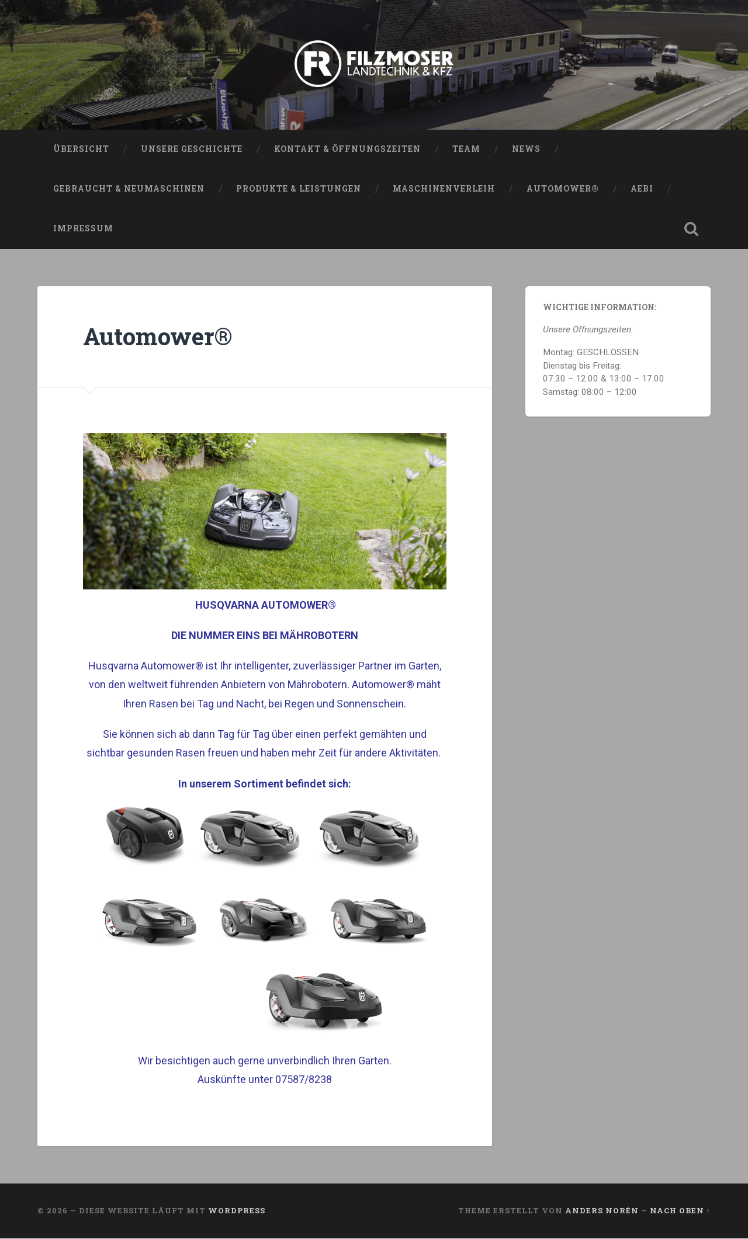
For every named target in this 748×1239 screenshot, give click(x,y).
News (526, 150)
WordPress (236, 1211)
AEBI (642, 190)
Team (466, 150)
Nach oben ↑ (680, 1211)
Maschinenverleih (444, 190)
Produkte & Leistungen (298, 190)
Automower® (563, 190)
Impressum (83, 229)
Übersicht (81, 150)
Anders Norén (602, 1211)
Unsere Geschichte (192, 150)
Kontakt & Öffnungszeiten (347, 150)
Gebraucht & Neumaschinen (129, 190)
